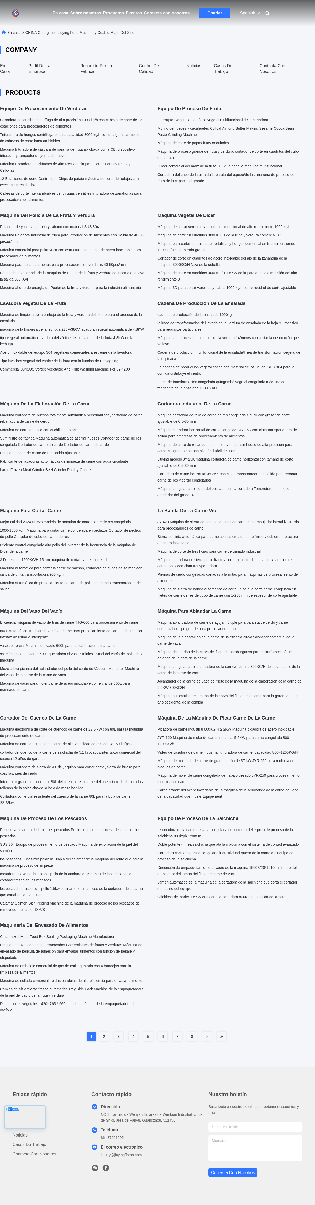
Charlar (214, 13)
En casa (60, 13)
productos (22, 1116)
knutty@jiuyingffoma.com (121, 1155)
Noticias (193, 66)
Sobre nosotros (85, 13)
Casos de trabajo (29, 1144)
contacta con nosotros (233, 1172)
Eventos (134, 13)
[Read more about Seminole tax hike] (207, 1036)
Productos (113, 13)
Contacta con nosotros (167, 13)
